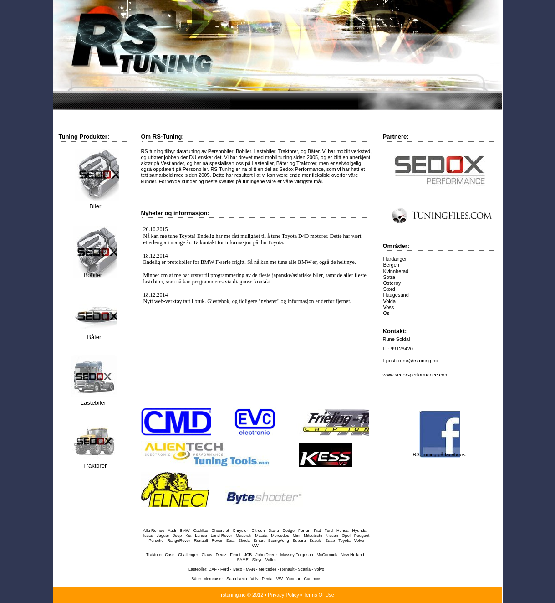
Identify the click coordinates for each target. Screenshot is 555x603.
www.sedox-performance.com (416, 374)
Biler (95, 206)
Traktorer (95, 465)
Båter (94, 337)
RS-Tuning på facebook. (439, 454)
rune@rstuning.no (418, 360)
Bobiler (92, 275)
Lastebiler (93, 402)
